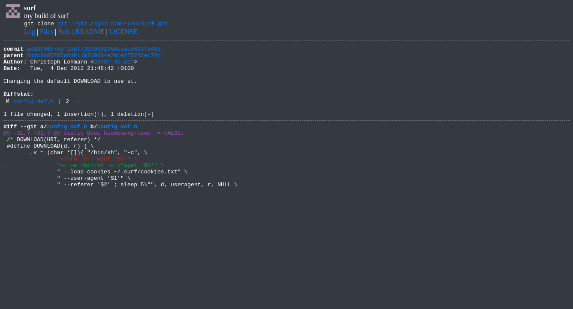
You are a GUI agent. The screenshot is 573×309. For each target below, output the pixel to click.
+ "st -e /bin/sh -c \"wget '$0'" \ (83, 188)
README (90, 32)
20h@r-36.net (114, 66)
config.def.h (34, 114)
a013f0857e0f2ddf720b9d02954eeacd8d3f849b (94, 51)
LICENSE (123, 32)
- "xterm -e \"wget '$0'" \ (70, 180)
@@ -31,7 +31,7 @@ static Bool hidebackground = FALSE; (93, 149)
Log (29, 32)
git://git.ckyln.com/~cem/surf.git (112, 24)
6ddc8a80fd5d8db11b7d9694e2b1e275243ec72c (94, 59)
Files (46, 32)
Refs (64, 32)
